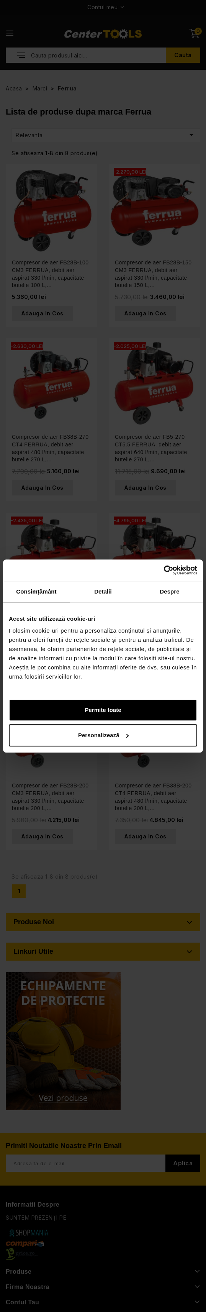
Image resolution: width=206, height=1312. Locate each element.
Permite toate (103, 710)
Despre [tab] (169, 591)
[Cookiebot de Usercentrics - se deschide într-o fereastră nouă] (163, 570)
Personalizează (103, 735)
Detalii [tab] (103, 591)
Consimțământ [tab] (36, 591)
